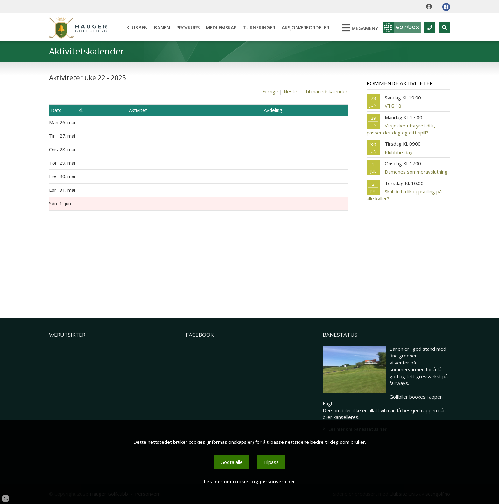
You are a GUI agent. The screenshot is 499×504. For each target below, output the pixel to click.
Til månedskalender (326, 91)
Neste (290, 91)
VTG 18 (393, 106)
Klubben (137, 27)
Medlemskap (221, 27)
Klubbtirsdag (399, 152)
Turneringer (259, 27)
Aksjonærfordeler (305, 27)
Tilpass (271, 462)
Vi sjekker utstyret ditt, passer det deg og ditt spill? (401, 128)
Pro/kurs (188, 27)
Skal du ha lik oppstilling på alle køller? (404, 194)
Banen (162, 27)
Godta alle (232, 462)
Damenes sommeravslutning (416, 172)
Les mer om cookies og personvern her (249, 481)
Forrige (270, 91)
